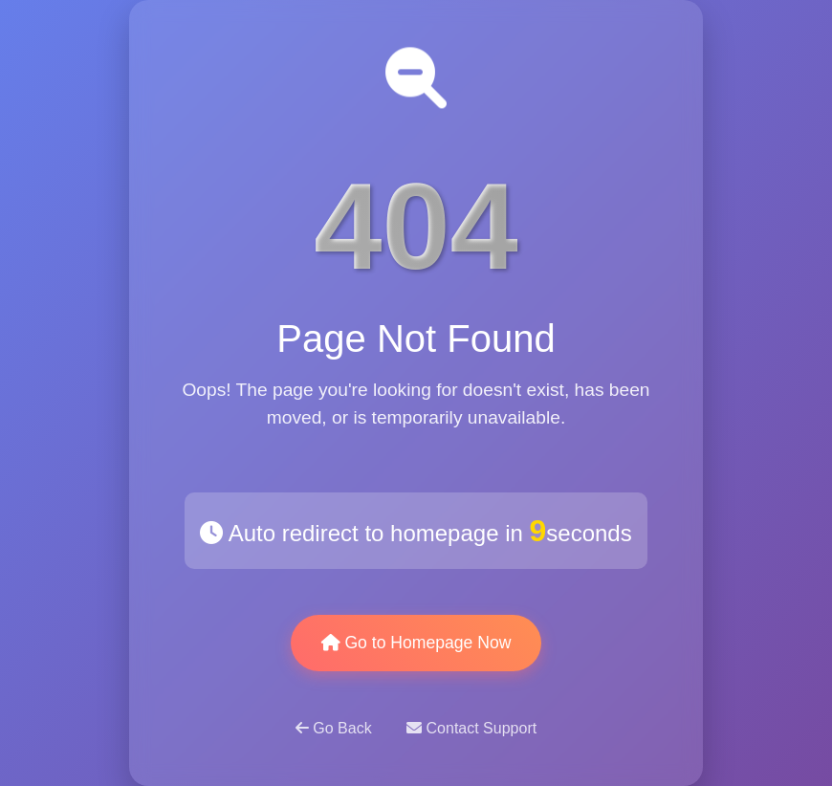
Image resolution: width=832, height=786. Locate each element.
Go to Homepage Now (416, 642)
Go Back (336, 728)
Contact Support (471, 728)
